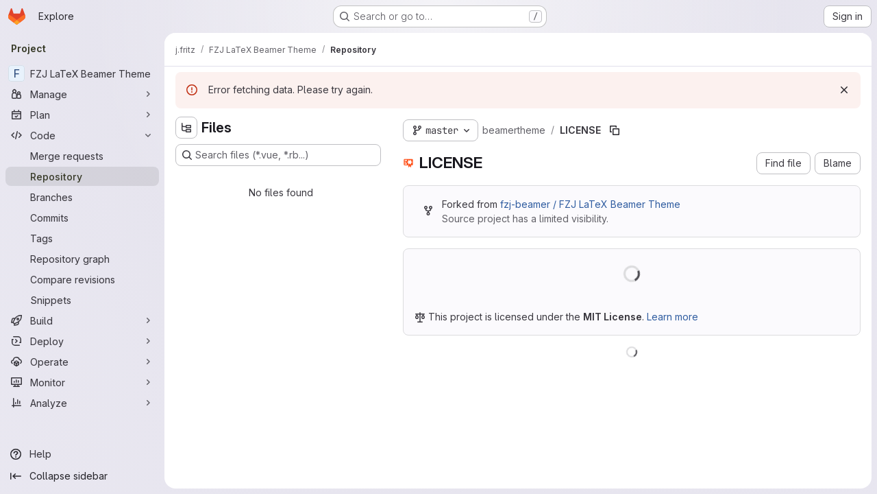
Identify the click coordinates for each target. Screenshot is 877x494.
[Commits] (82, 217)
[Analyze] (82, 402)
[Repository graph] (82, 258)
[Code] (82, 135)
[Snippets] (82, 299)
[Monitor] (82, 382)
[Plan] (82, 114)
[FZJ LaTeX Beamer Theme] (82, 73)
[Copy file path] (615, 130)
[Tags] (82, 238)
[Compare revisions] (82, 279)
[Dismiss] (844, 90)
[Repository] (82, 176)
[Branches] (82, 197)
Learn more (672, 316)
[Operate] (82, 361)
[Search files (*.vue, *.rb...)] (278, 155)
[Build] (82, 320)
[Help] (82, 454)
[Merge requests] (82, 155)
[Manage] (82, 94)
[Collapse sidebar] (82, 476)
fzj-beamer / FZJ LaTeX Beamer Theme (590, 204)
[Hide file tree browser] (186, 128)
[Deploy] (82, 341)
